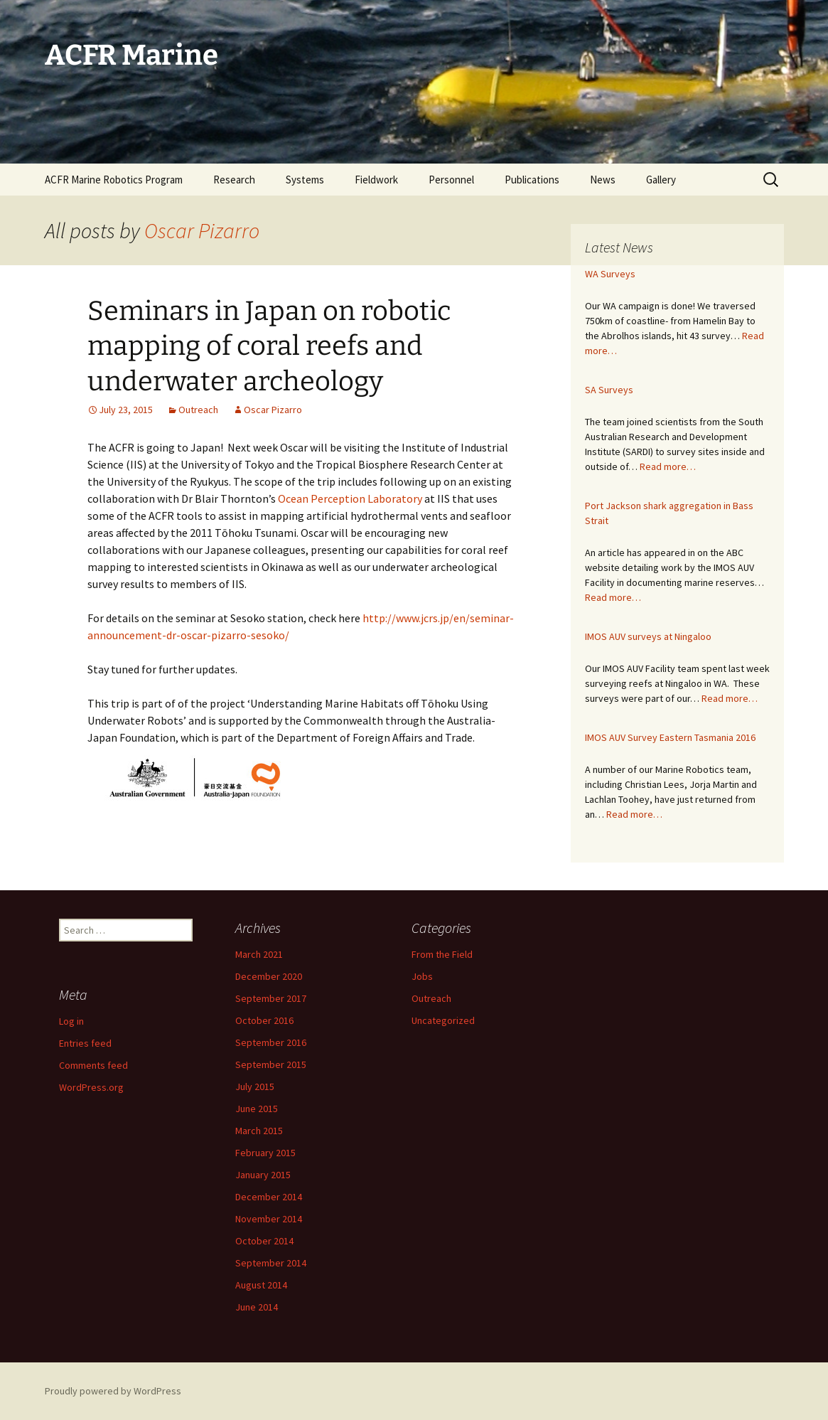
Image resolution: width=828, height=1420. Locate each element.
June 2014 (256, 1307)
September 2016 (270, 1042)
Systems (305, 179)
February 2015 (265, 1152)
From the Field (442, 954)
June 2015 (256, 1108)
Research (234, 179)
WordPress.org (91, 1087)
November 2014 (268, 1218)
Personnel (451, 179)
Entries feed (85, 1043)
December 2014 (268, 1196)
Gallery (661, 179)
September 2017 (270, 998)
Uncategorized (443, 1020)
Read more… (668, 466)
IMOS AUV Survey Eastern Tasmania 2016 (670, 737)
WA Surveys (610, 273)
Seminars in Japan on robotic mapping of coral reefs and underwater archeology (269, 345)
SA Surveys (609, 389)
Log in (71, 1021)
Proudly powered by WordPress (113, 1390)
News (602, 179)
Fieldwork (376, 179)
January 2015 (263, 1174)
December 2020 (268, 976)
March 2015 (259, 1130)
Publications (532, 179)
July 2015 (254, 1086)
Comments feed (93, 1065)
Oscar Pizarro (201, 230)
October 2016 (264, 1020)
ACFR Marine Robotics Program (114, 179)
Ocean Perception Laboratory (350, 498)
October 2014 (264, 1240)
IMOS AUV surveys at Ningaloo (648, 636)
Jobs (422, 976)
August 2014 (261, 1284)
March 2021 (259, 954)
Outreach (198, 409)
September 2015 (270, 1064)
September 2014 (270, 1262)
